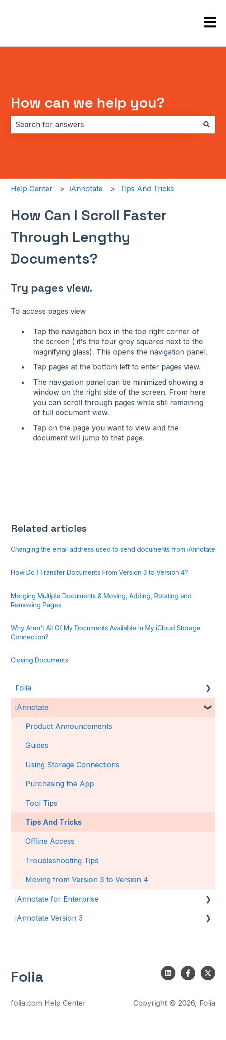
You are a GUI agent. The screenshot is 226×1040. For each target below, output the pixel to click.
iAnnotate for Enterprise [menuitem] (57, 898)
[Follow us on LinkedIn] (168, 973)
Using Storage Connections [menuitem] (72, 764)
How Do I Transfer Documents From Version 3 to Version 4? (99, 572)
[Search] (206, 124)
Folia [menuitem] (23, 687)
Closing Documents (39, 660)
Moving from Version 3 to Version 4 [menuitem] (86, 879)
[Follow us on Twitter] (208, 973)
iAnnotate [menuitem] (31, 707)
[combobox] (104, 124)
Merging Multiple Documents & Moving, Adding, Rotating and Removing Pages (101, 600)
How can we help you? (88, 103)
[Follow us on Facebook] (188, 973)
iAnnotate (86, 188)
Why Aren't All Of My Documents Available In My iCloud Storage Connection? (106, 632)
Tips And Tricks (147, 188)
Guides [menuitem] (36, 745)
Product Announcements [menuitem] (68, 726)
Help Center (31, 188)
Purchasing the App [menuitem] (59, 783)
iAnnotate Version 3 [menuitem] (49, 917)
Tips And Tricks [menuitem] (53, 822)
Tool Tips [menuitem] (41, 803)
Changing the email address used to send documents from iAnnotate (113, 549)
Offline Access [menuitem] (50, 841)
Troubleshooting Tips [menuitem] (62, 860)
